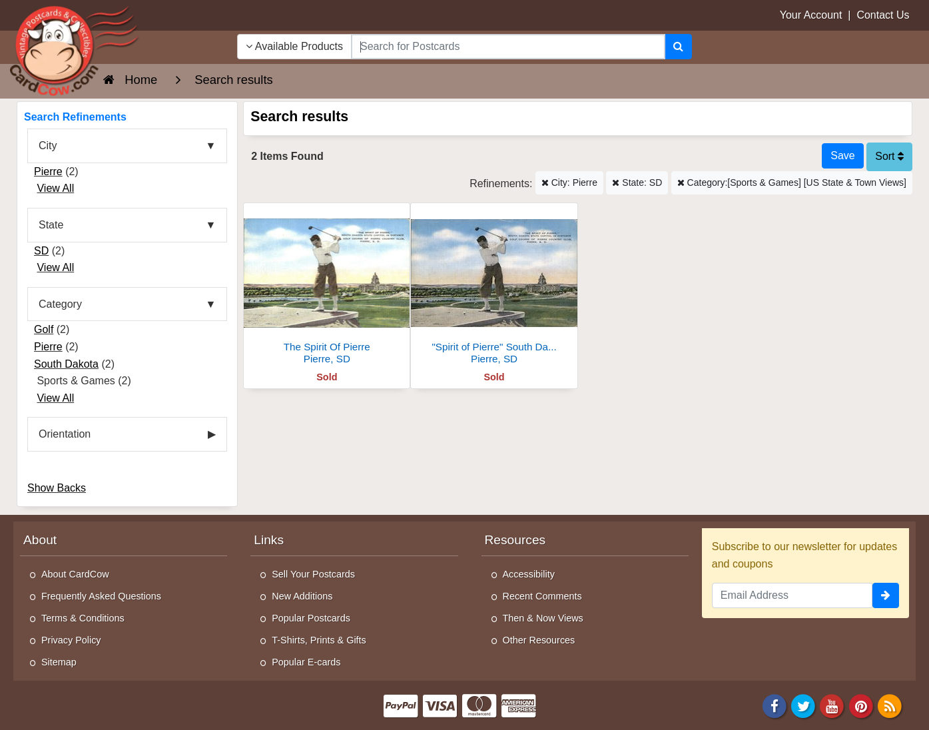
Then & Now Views (543, 618)
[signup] (885, 595)
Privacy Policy (71, 640)
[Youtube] (832, 705)
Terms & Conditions (83, 618)
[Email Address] (792, 595)
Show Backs (56, 488)
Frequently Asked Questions (101, 596)
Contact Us (882, 15)
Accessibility (529, 574)
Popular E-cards (306, 662)
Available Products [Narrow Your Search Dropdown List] (294, 46)
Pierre (48, 171)
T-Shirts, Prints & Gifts (319, 640)
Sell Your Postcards (313, 574)
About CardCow (75, 574)
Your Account (811, 15)
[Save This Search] (842, 156)
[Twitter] (803, 705)
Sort (889, 156)
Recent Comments (542, 596)
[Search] (678, 46)
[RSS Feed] (890, 705)
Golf (43, 329)
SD (41, 250)
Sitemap (59, 662)
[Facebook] (774, 705)
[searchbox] (508, 46)
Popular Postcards (311, 618)
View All (55, 188)
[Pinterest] (861, 705)
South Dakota (66, 364)
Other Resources (539, 640)
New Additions (302, 596)
